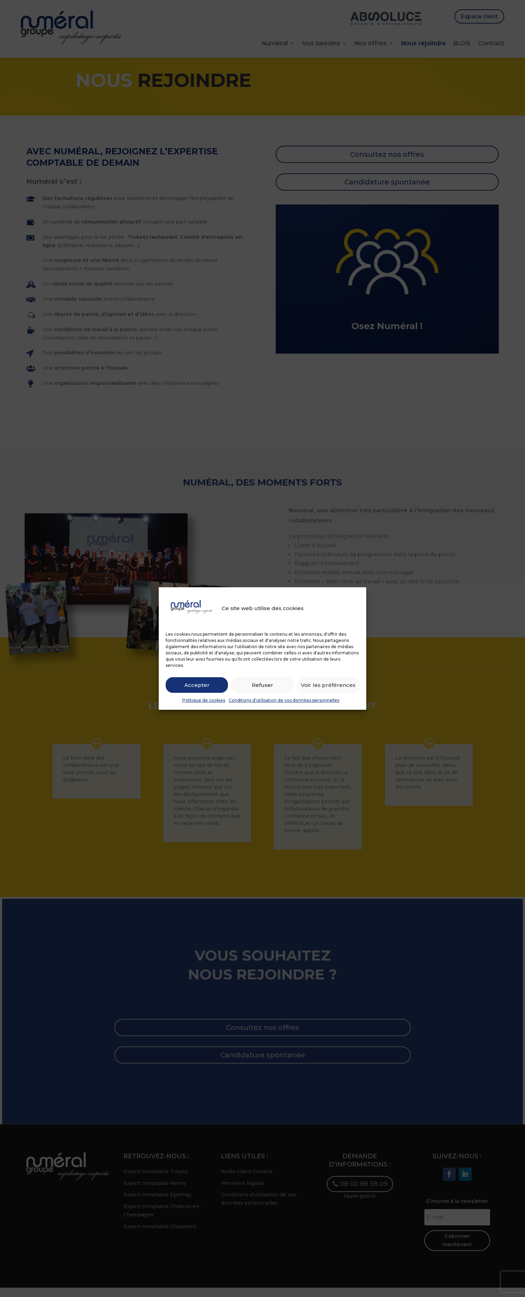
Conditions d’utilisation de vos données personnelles (284, 700)
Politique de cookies (203, 700)
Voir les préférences (328, 685)
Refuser (262, 685)
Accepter (197, 685)
